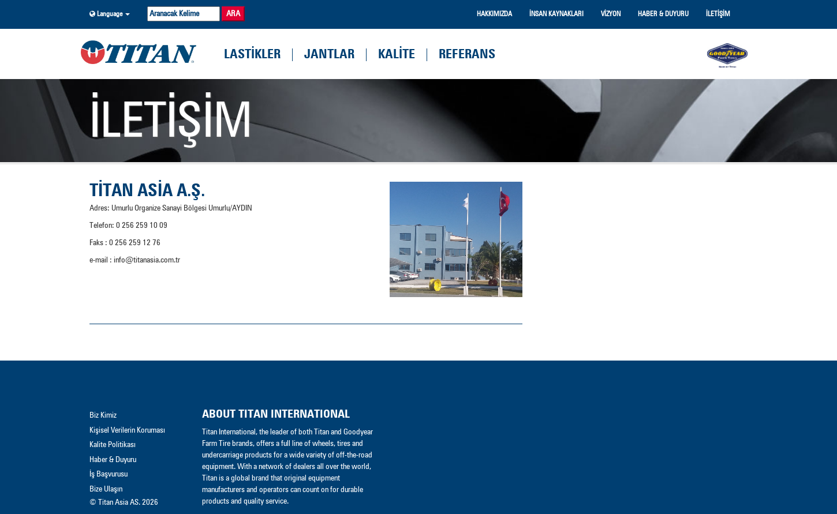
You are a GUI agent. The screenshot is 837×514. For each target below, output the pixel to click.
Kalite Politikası (112, 445)
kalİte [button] (396, 54)
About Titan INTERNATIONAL (276, 414)
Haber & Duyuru (112, 460)
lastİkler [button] (252, 54)
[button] (110, 14)
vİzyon (611, 14)
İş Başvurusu (108, 474)
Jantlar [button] (329, 54)
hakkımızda (494, 14)
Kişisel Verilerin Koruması (127, 430)
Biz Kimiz (103, 415)
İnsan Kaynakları (556, 14)
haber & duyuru (663, 14)
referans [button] (467, 54)
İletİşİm (718, 14)
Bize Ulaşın (105, 489)
